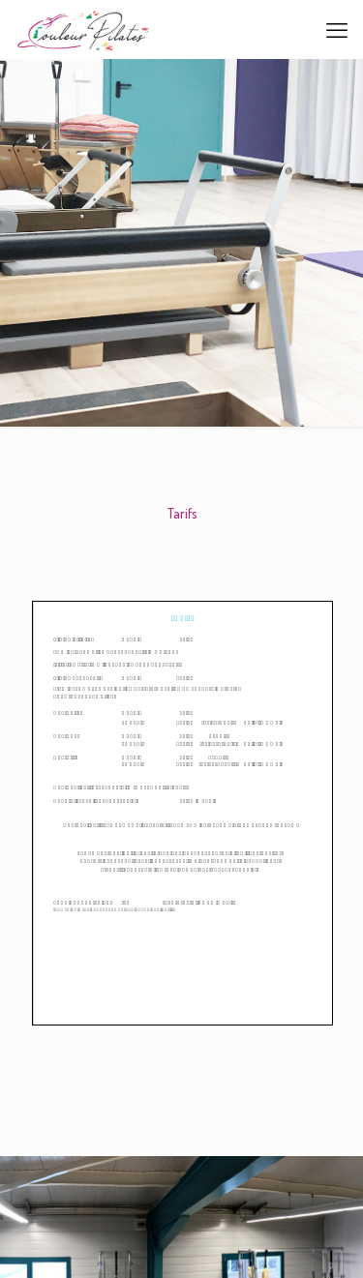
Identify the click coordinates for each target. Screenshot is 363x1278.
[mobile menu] (336, 29)
